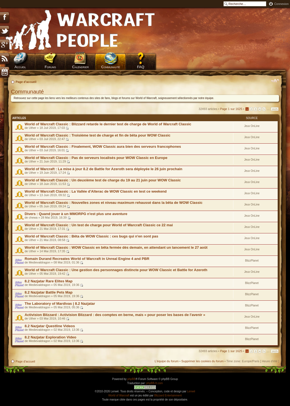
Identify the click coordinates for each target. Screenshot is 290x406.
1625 (275, 109)
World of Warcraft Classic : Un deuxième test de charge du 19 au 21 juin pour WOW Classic (103, 180)
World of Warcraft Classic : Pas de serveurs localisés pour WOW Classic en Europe (96, 158)
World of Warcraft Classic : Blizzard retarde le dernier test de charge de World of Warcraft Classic (108, 124)
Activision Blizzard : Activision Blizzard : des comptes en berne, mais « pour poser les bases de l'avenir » (115, 315)
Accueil (20, 67)
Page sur (231, 109)
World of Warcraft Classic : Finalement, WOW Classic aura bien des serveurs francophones (103, 146)
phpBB (131, 379)
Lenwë (191, 391)
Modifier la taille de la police (275, 80)
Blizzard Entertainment (168, 395)
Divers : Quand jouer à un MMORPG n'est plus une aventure (76, 214)
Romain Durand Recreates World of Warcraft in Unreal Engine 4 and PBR (87, 259)
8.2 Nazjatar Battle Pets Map (48, 292)
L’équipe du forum (166, 361)
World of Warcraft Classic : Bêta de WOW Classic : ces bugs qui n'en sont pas (91, 236)
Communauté (110, 67)
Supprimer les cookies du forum (202, 361)
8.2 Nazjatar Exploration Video (50, 337)
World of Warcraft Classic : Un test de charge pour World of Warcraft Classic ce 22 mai (99, 225)
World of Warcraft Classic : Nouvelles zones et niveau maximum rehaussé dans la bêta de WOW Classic (113, 203)
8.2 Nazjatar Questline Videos (50, 326)
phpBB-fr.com (154, 383)
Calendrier (80, 67)
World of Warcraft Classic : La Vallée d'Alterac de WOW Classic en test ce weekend (96, 191)
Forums (50, 67)
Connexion (281, 3)
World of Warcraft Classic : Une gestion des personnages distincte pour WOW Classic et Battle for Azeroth (116, 270)
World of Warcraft (118, 395)
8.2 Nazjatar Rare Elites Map (48, 281)
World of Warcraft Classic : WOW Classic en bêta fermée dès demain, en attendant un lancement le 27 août (116, 247)
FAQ (140, 67)
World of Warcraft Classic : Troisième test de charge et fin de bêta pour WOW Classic (97, 135)
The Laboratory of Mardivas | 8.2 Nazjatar (60, 303)
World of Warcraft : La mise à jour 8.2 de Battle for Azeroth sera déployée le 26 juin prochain (103, 169)
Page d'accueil (26, 81)
